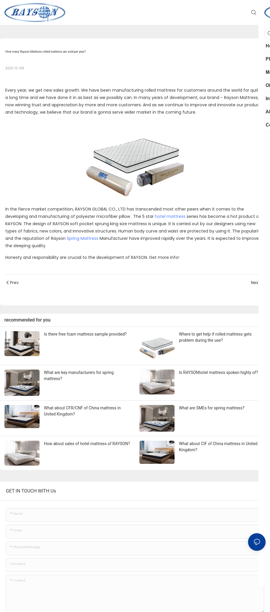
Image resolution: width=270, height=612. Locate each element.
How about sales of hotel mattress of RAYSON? (87, 443)
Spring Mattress (82, 238)
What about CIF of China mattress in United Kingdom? (218, 446)
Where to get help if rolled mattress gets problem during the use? (215, 337)
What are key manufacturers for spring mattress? (79, 375)
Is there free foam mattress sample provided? (85, 334)
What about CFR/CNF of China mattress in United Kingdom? (82, 411)
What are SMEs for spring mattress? (212, 408)
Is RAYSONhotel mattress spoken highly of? (218, 372)
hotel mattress (170, 216)
